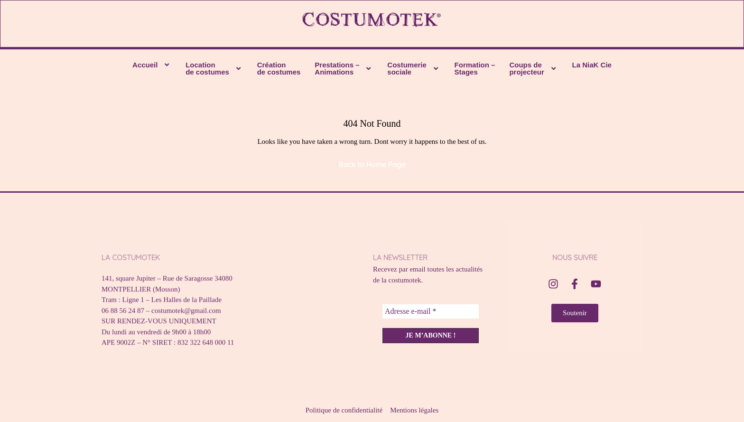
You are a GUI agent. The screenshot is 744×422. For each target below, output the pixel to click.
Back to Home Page (376, 163)
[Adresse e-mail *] (430, 313)
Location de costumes (214, 69)
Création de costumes (279, 69)
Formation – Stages (475, 69)
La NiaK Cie (592, 66)
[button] (151, 66)
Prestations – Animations (344, 69)
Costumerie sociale (413, 69)
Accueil (151, 66)
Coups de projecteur (533, 69)
